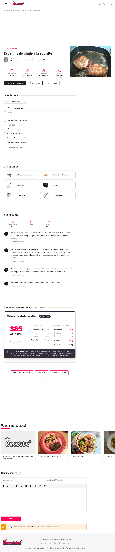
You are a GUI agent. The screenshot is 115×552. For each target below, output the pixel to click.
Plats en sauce (59, 373)
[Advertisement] (57, 29)
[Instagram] (50, 543)
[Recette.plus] (20, 4)
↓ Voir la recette (15, 83)
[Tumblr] (59, 543)
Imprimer (34, 83)
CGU (46, 548)
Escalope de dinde (22, 373)
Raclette (39, 379)
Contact (82, 548)
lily (11, 60)
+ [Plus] (24, 101)
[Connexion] (110, 4)
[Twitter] (46, 543)
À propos (29, 548)
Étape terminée (18, 242)
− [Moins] (6, 101)
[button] (4, 486)
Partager (52, 83)
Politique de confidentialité (57, 548)
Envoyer (11, 519)
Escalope (41, 373)
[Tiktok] (69, 543)
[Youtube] (64, 543)
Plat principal (14, 10)
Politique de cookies (72, 548)
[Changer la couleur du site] (100, 4)
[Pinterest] (55, 543)
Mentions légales (38, 548)
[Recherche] (104, 4)
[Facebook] (41, 543)
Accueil (6, 10)
